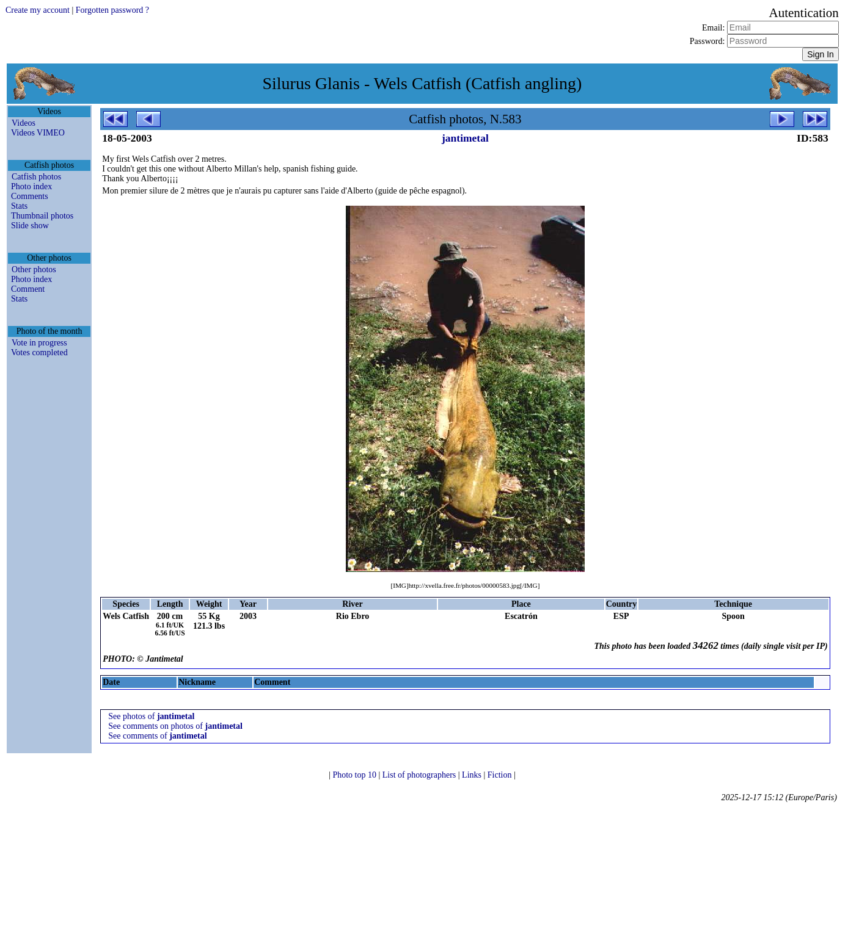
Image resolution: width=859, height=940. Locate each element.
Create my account (37, 10)
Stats (19, 206)
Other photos (34, 269)
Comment (28, 289)
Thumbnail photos (42, 215)
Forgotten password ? (112, 10)
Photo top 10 (355, 774)
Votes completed (39, 352)
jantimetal (465, 138)
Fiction (501, 774)
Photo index (31, 186)
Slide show (30, 225)
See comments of (157, 735)
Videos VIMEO (38, 132)
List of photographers (420, 774)
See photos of (151, 716)
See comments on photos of (175, 726)
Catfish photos (36, 176)
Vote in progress (39, 342)
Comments (29, 196)
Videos (23, 123)
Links (472, 774)
